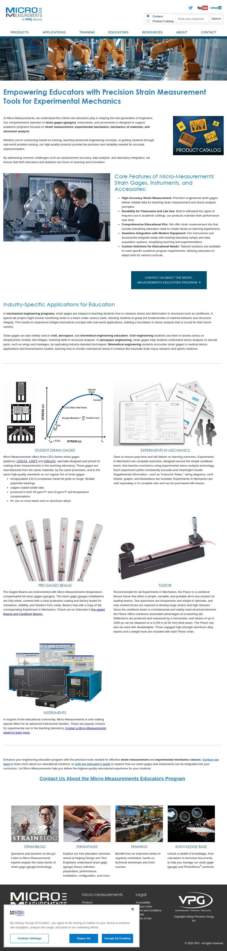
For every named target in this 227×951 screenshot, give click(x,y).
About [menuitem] (182, 32)
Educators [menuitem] (118, 32)
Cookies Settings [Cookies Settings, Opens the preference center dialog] (29, 938)
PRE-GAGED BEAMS (55, 585)
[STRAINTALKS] (87, 824)
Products (87, 902)
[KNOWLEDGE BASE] (191, 824)
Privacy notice (144, 906)
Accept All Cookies (117, 938)
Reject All (83, 938)
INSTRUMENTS (55, 713)
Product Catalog (163, 21)
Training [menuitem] (87, 32)
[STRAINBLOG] (35, 824)
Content (158, 16)
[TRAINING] (139, 824)
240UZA (49, 461)
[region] (72, 925)
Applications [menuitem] (54, 32)
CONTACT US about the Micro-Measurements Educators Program (169, 280)
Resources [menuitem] (152, 32)
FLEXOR (165, 585)
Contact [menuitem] (208, 32)
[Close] (133, 909)
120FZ (33, 461)
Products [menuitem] (20, 32)
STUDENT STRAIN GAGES (55, 450)
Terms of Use (143, 918)
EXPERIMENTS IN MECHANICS (165, 450)
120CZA (22, 461)
